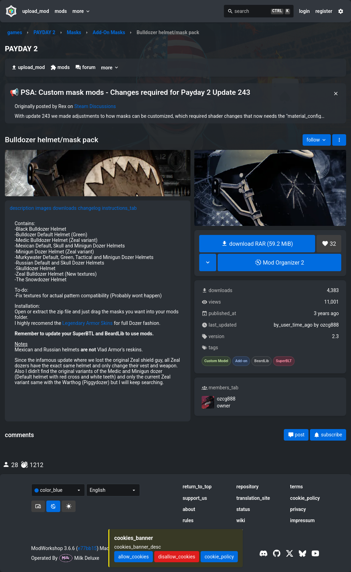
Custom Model (216, 361)
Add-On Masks (109, 32)
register (324, 11)
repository (247, 486)
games (14, 32)
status (243, 509)
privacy (298, 509)
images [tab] (44, 208)
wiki (240, 520)
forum (85, 67)
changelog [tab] (89, 208)
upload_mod (35, 11)
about (189, 509)
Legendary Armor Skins (87, 323)
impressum (302, 520)
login (304, 11)
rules (188, 520)
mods (61, 11)
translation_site (253, 498)
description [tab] (22, 208)
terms (296, 486)
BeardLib (261, 361)
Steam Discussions (95, 106)
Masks (74, 32)
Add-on (241, 361)
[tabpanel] (98, 303)
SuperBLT (284, 361)
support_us (195, 498)
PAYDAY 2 (44, 32)
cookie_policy (305, 498)
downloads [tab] (64, 208)
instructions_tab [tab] (119, 208)
